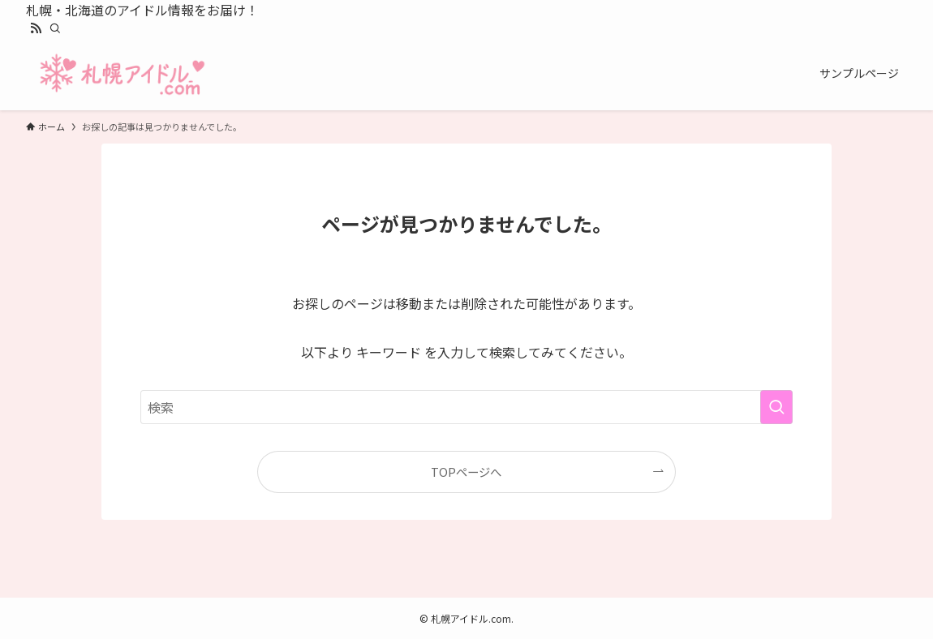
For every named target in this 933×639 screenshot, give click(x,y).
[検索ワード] (466, 407)
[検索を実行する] (776, 407)
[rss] (35, 28)
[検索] (55, 28)
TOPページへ (466, 471)
